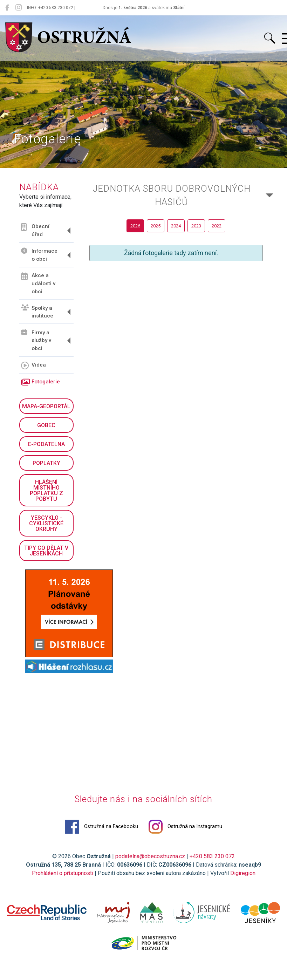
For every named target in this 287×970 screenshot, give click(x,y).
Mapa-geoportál (46, 406)
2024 (176, 225)
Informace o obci (39, 255)
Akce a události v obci (38, 283)
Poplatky (46, 463)
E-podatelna (46, 444)
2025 (155, 225)
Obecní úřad (35, 230)
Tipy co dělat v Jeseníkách (46, 551)
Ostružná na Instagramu (185, 827)
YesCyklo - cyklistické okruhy (46, 523)
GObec (46, 425)
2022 (216, 225)
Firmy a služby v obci (36, 340)
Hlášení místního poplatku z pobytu (46, 490)
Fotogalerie (40, 382)
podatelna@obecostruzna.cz (150, 856)
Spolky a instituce (37, 312)
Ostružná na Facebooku (101, 827)
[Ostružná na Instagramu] (18, 8)
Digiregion (242, 873)
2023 (196, 225)
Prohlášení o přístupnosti (62, 873)
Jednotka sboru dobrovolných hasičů (172, 195)
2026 (135, 225)
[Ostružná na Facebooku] (7, 8)
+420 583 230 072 (212, 856)
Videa (33, 365)
